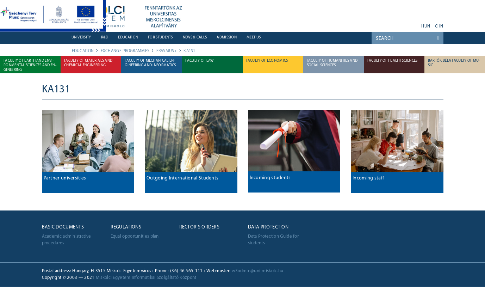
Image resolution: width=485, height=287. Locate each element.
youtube (371, 24)
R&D (104, 37)
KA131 (189, 51)
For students (160, 37)
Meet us (254, 37)
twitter (394, 24)
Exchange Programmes (125, 51)
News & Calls (195, 37)
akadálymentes (413, 24)
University (81, 37)
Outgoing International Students (182, 178)
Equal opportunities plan (135, 236)
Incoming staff (368, 178)
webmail (348, 24)
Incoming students (270, 178)
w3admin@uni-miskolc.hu (258, 271)
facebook (385, 24)
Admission (227, 37)
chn (439, 26)
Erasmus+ (166, 51)
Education (128, 37)
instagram (404, 24)
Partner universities (65, 178)
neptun (357, 24)
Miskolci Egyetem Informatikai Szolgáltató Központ (146, 277)
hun (425, 26)
